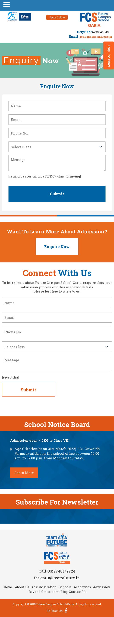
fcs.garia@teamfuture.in (96, 37)
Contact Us (77, 591)
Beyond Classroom (43, 591)
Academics (82, 587)
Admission (101, 587)
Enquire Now (57, 246)
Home (8, 587)
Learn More (24, 472)
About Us (22, 587)
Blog (64, 591)
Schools (65, 587)
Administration (44, 587)
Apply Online (57, 17)
